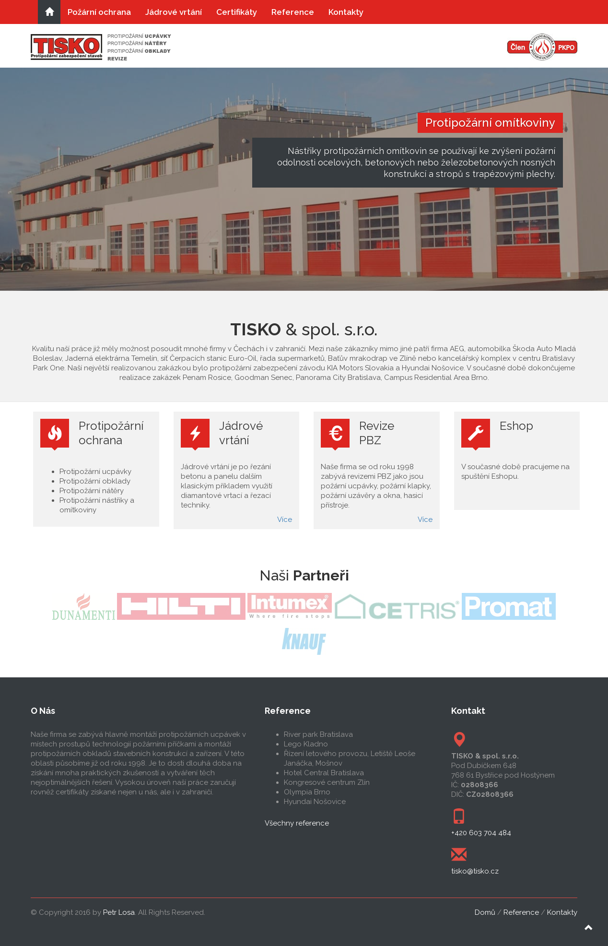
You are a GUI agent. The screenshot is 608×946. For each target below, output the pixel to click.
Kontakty (345, 12)
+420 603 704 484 (481, 832)
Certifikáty (236, 12)
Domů (485, 912)
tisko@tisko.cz (475, 871)
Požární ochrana (99, 12)
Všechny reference (297, 823)
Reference (292, 12)
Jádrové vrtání (173, 12)
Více (284, 519)
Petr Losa (119, 912)
